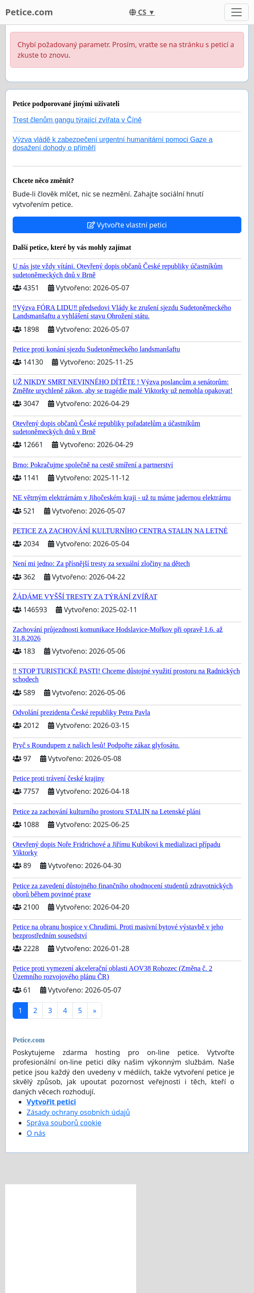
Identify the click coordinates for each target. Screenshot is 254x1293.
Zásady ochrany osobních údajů (78, 1112)
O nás (36, 1133)
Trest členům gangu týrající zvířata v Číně (77, 120)
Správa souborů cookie (64, 1122)
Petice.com (29, 12)
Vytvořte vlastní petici (127, 225)
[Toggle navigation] (236, 12)
